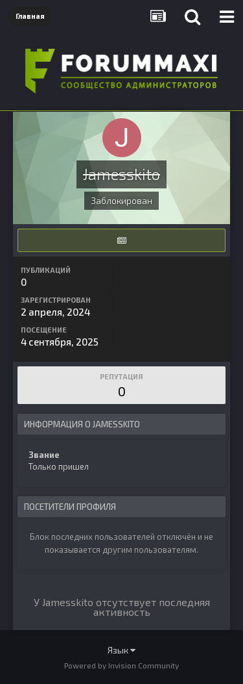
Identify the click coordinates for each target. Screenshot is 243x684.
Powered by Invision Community (121, 665)
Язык (121, 649)
